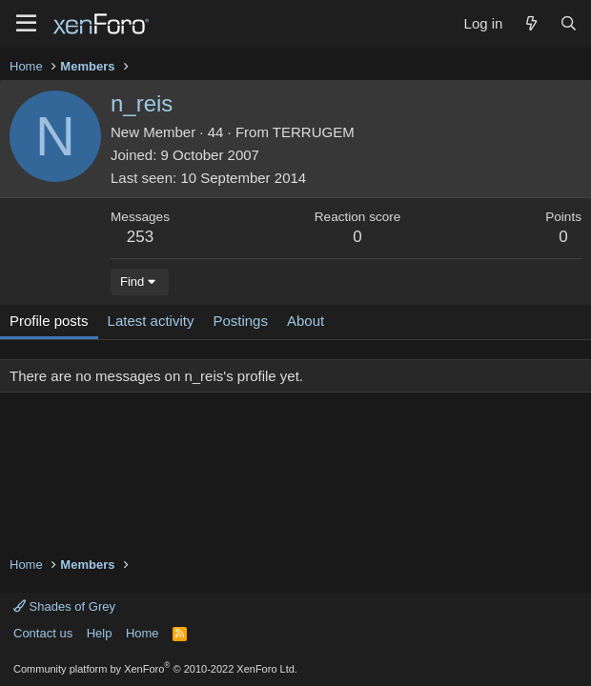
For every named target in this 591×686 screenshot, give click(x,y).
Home (142, 633)
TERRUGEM (314, 132)
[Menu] (26, 24)
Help (99, 633)
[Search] (568, 23)
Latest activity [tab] (151, 321)
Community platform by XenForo (155, 669)
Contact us (42, 633)
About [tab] (305, 321)
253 (140, 237)
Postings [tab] (240, 321)
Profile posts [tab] (49, 321)
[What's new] (530, 23)
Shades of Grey (64, 606)
